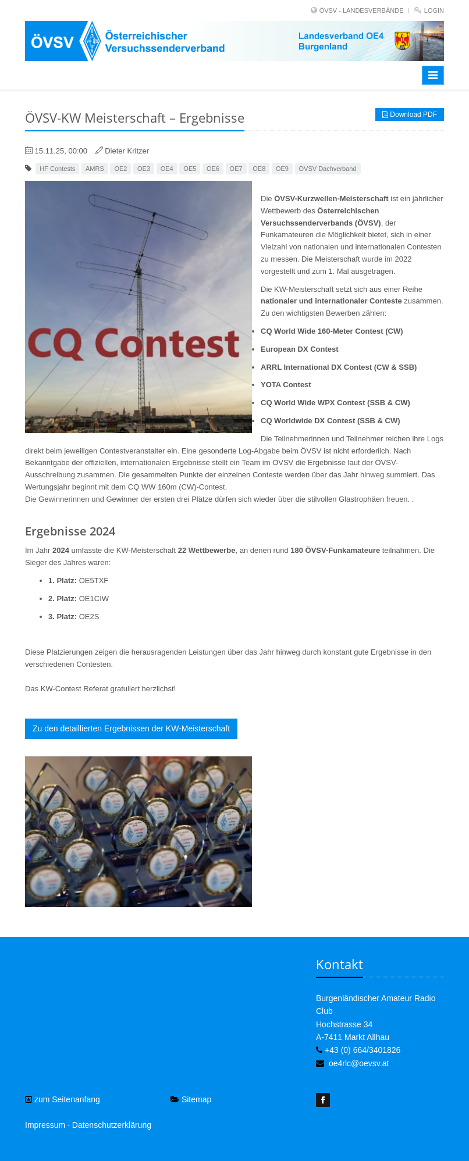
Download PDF (409, 114)
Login (434, 10)
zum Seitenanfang (62, 1099)
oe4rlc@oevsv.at (359, 1063)
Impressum (45, 1125)
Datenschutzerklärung (111, 1125)
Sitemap (190, 1099)
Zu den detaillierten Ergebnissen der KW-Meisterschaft (131, 728)
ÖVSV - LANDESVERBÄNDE (361, 10)
